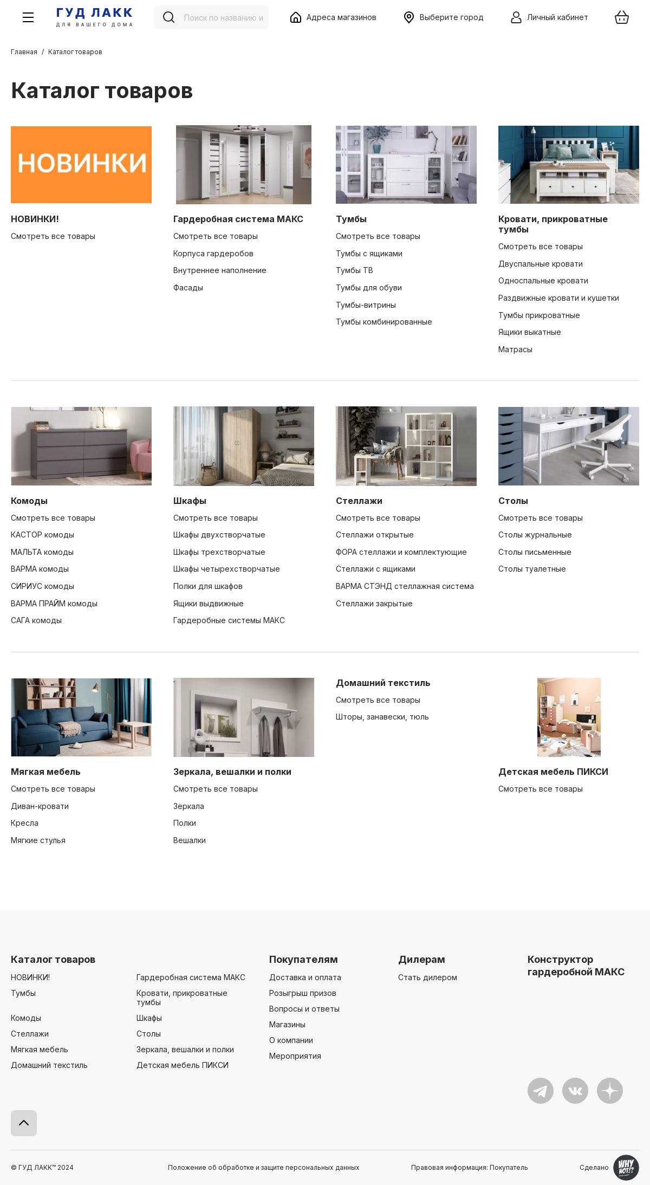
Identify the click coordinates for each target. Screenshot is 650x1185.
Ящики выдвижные (208, 603)
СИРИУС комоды (42, 586)
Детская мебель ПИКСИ (553, 771)
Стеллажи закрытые (374, 603)
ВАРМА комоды (40, 568)
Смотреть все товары (53, 236)
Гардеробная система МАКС (238, 218)
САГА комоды (36, 620)
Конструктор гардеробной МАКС (576, 965)
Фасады (188, 287)
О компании (291, 1040)
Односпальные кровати (543, 280)
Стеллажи (359, 500)
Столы (513, 500)
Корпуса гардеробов (213, 253)
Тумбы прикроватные (539, 315)
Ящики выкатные (529, 331)
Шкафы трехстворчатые (219, 551)
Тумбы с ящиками (369, 253)
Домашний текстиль (383, 682)
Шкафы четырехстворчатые (226, 568)
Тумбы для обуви (369, 287)
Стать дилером (427, 977)
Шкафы (189, 500)
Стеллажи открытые (375, 534)
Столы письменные (534, 551)
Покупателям (303, 959)
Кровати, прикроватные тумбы (553, 224)
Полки (184, 822)
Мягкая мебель (46, 771)
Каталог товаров (53, 959)
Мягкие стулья (38, 840)
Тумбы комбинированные (384, 321)
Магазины (287, 1024)
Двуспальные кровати (540, 263)
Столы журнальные (535, 534)
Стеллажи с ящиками (375, 568)
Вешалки (189, 840)
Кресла (24, 822)
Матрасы (515, 349)
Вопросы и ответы (304, 1008)
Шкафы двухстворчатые (219, 534)
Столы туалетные (532, 568)
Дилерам (421, 959)
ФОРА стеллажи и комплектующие (401, 551)
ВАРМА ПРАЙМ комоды (54, 603)
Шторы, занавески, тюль (382, 716)
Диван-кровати (40, 806)
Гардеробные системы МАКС (229, 620)
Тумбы (351, 218)
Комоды (29, 500)
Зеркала (188, 806)
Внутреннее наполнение (219, 270)
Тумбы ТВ (354, 270)
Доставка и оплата (305, 977)
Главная (24, 52)
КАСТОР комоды (42, 534)
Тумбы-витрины (366, 304)
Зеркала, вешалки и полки (232, 771)
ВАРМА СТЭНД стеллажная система (405, 586)
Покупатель (509, 1167)
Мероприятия (295, 1055)
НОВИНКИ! (35, 218)
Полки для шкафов (208, 586)
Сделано (609, 1168)
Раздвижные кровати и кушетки (558, 297)
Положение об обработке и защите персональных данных (264, 1167)
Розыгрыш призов (302, 993)
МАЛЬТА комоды (42, 551)
